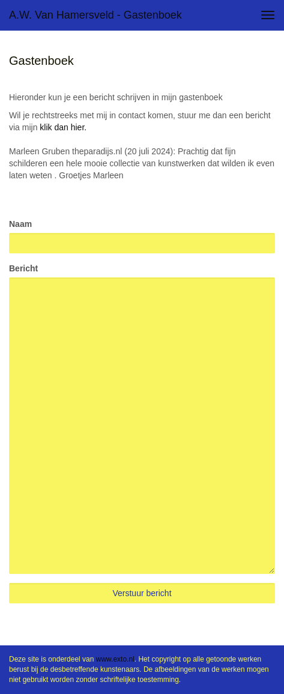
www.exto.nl (115, 659)
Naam (20, 224)
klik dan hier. (63, 127)
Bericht (23, 268)
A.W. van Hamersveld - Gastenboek (95, 15)
